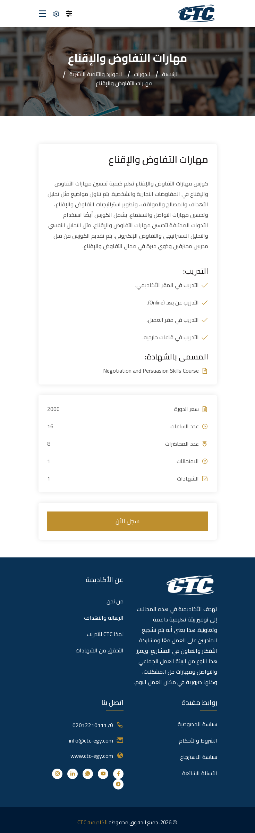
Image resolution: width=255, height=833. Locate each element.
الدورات (142, 74)
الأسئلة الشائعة (199, 773)
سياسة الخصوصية (197, 724)
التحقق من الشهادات (100, 650)
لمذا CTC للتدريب (105, 633)
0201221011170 (93, 725)
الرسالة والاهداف (104, 617)
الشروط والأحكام (198, 740)
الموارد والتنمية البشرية (95, 74)
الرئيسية (170, 74)
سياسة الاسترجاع (198, 756)
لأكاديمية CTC (92, 822)
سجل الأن (127, 521)
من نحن (115, 601)
